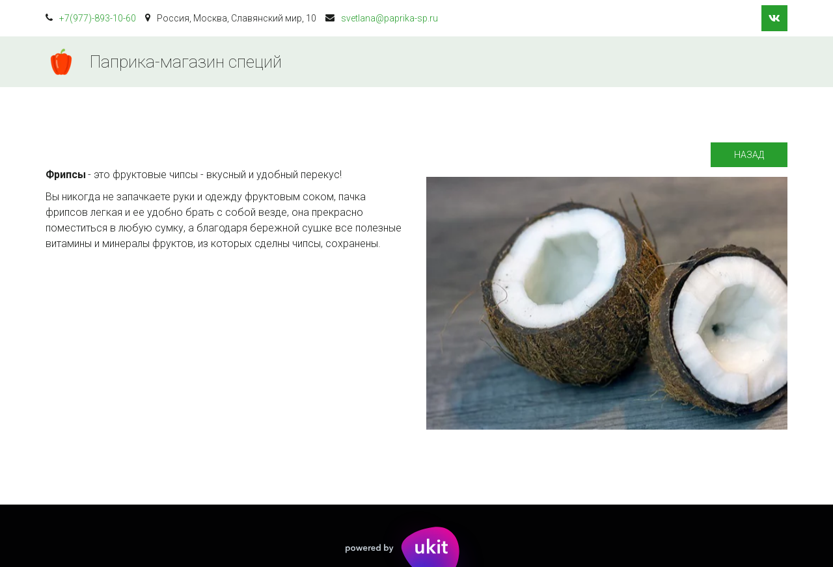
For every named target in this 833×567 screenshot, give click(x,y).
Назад (749, 155)
